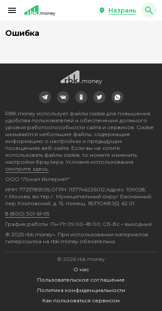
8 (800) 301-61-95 (27, 213)
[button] (12, 10)
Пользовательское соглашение (81, 279)
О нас (81, 269)
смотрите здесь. (27, 168)
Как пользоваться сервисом (81, 300)
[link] (45, 97)
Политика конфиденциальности (81, 290)
